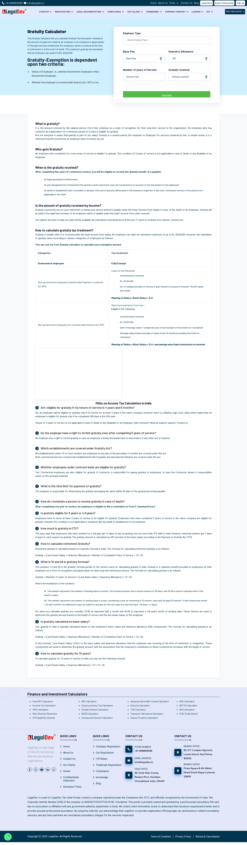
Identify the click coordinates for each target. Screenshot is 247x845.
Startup (44, 11)
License (196, 11)
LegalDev (53, 839)
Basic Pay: (142, 52)
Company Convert (175, 11)
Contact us (183, 422)
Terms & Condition (161, 839)
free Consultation (235, 11)
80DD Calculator (89, 713)
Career (66, 773)
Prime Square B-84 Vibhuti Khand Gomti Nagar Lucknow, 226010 (199, 772)
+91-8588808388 (13, 2)
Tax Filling (133, 11)
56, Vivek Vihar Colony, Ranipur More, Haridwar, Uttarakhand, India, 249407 (149, 776)
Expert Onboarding (224, 3)
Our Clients (69, 766)
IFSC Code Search (188, 713)
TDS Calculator (138, 709)
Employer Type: (132, 33)
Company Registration (108, 746)
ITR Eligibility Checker (43, 717)
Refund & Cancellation (207, 839)
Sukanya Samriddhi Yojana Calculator (149, 701)
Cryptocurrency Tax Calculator (97, 705)
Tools (174, 2)
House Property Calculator (144, 717)
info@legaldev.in (35, 2)
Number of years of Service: (140, 69)
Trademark (152, 11)
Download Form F (147, 506)
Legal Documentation (89, 11)
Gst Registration (105, 753)
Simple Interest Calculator (95, 709)
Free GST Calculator (42, 701)
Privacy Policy (183, 839)
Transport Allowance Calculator (146, 713)
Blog (196, 2)
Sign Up (240, 3)
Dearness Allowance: (188, 52)
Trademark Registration (108, 766)
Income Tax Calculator (44, 705)
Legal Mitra (206, 3)
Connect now (178, 220)
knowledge (102, 779)
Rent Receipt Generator (44, 713)
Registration (63, 11)
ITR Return (101, 759)
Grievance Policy (72, 789)
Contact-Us (69, 759)
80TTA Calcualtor (188, 705)
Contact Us (186, 2)
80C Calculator (89, 701)
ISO (208, 11)
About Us (163, 2)
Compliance (114, 11)
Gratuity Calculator (140, 705)
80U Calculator (187, 709)
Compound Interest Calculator (97, 717)
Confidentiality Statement (71, 781)
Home (153, 2)
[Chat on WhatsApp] (8, 837)
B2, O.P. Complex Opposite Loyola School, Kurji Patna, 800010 (198, 754)
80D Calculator (187, 701)
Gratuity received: (188, 70)
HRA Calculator (40, 709)
